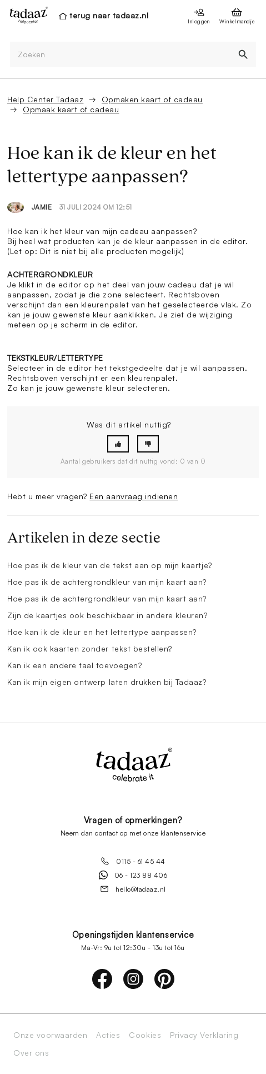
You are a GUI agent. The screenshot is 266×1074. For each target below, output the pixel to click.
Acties (108, 1035)
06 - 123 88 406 (133, 875)
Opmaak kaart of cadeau (71, 109)
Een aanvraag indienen (133, 496)
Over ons (31, 1052)
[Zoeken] (120, 54)
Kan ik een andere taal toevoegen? (74, 665)
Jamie (42, 207)
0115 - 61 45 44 (133, 861)
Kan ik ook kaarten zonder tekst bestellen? (89, 648)
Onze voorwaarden (50, 1035)
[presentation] (25, 15)
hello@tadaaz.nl (133, 888)
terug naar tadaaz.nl (108, 15)
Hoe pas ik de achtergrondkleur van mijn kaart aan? (107, 581)
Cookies (145, 1035)
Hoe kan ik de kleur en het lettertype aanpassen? (102, 632)
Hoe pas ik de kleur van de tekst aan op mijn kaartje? (109, 565)
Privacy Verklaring (204, 1035)
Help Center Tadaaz (45, 99)
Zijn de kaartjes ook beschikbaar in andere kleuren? (107, 615)
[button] (118, 444)
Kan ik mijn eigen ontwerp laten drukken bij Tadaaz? (107, 682)
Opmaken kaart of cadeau (152, 99)
